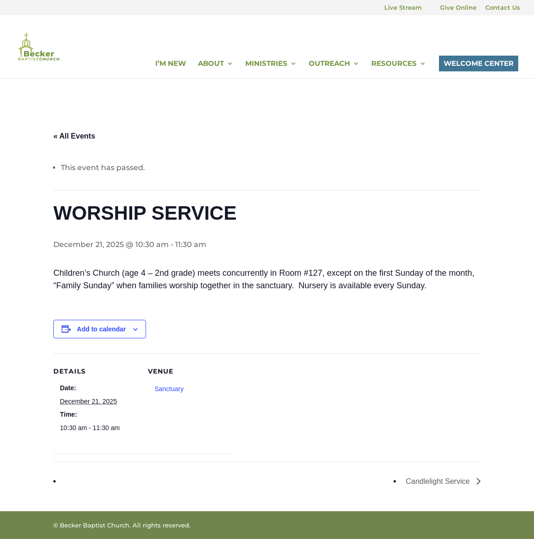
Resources (394, 64)
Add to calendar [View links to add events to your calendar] (101, 329)
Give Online (458, 8)
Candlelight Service (439, 481)
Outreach (329, 64)
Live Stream (403, 8)
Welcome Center (479, 63)
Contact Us (502, 8)
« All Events (74, 136)
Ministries (266, 64)
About (211, 64)
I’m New (170, 64)
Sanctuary (169, 389)
